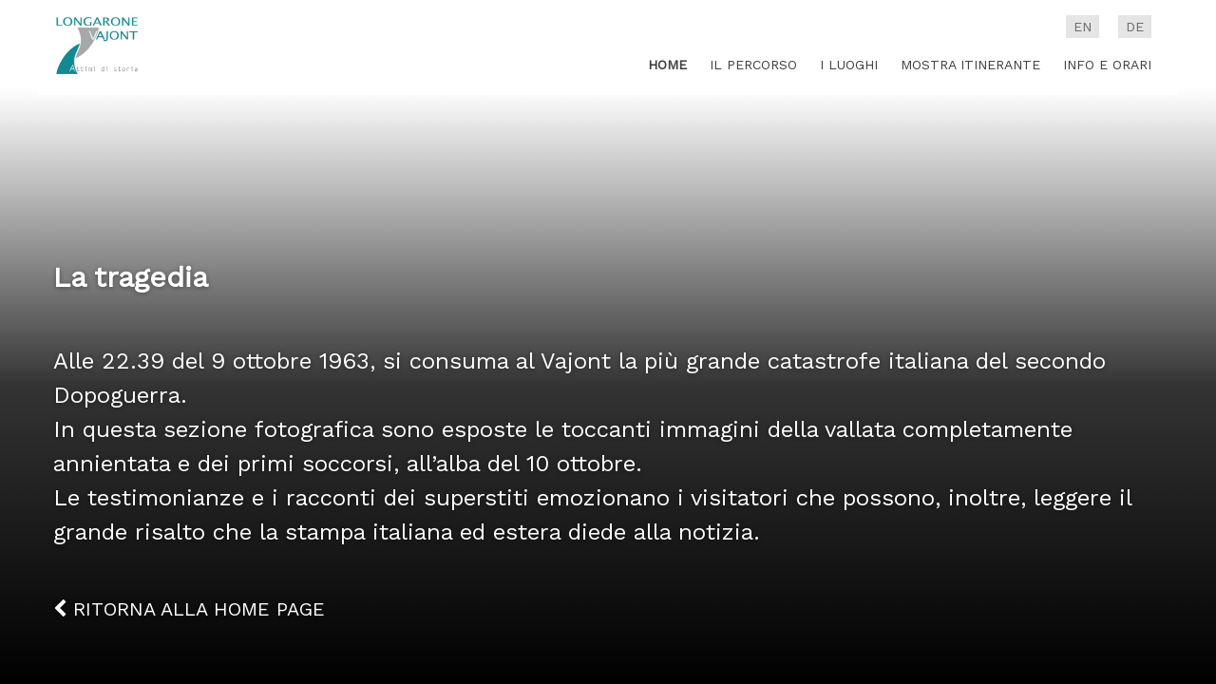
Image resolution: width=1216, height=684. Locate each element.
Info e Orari (1107, 64)
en (1083, 26)
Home (667, 64)
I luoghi (849, 64)
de (1135, 26)
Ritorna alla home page (189, 609)
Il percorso (753, 64)
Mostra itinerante (970, 64)
